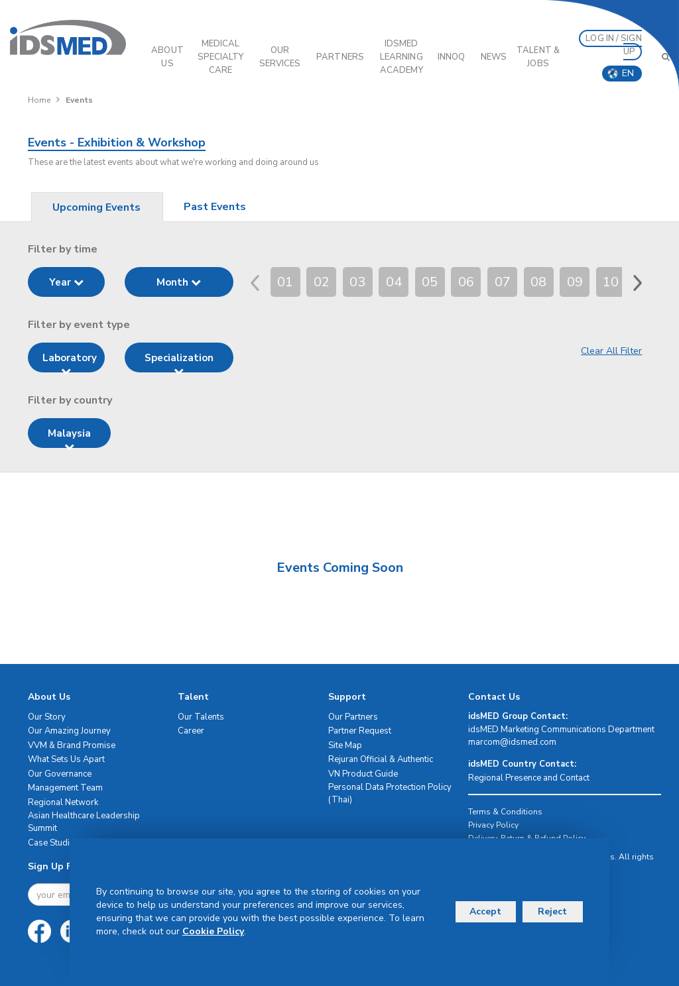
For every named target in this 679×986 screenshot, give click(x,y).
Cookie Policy (213, 931)
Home (39, 100)
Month (178, 282)
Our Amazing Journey (69, 731)
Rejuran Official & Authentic (380, 759)
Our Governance (60, 774)
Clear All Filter (611, 351)
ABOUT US (167, 57)
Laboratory (69, 361)
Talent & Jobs (538, 57)
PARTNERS (340, 57)
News (494, 57)
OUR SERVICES (280, 57)
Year (66, 282)
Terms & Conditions (505, 811)
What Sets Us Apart (66, 759)
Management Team (65, 788)
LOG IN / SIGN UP (613, 45)
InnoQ (451, 57)
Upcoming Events (96, 207)
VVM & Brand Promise (71, 745)
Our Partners (353, 717)
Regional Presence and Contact (528, 778)
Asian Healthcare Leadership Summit (84, 822)
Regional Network (63, 802)
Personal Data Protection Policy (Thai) (390, 793)
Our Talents (201, 717)
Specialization (179, 361)
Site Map (345, 745)
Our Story (47, 717)
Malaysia (69, 437)
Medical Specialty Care (221, 57)
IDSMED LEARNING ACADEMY (401, 57)
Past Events (215, 206)
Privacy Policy (493, 825)
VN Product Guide (363, 774)
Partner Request (359, 731)
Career (191, 731)
